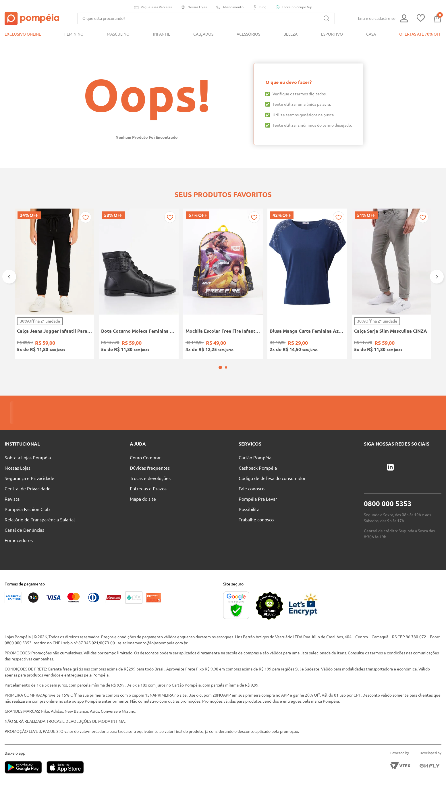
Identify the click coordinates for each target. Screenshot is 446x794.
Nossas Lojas (194, 7)
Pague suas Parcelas (153, 7)
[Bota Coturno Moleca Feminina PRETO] (138, 284)
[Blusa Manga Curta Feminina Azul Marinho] (307, 284)
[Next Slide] (437, 277)
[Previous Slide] (9, 277)
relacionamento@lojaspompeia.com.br (153, 643)
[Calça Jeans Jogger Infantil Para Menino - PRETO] (54, 284)
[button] (220, 367)
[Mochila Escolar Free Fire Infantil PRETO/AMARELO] (223, 284)
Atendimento (230, 7)
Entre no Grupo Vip (294, 7)
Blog (260, 7)
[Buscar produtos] (326, 18)
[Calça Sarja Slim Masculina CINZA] (391, 284)
